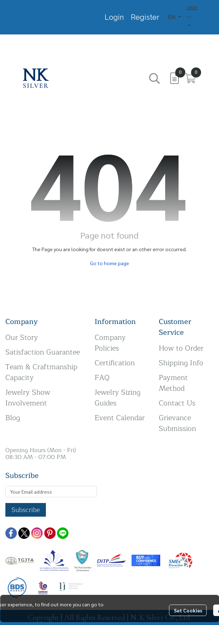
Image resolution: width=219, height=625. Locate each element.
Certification (115, 363)
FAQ (102, 378)
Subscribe (25, 509)
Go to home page (109, 263)
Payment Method (173, 383)
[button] (174, 17)
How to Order (181, 348)
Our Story (21, 337)
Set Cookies (188, 610)
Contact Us (177, 403)
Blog (12, 418)
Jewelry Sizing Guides (118, 397)
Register (145, 17)
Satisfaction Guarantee (42, 352)
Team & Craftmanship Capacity (41, 372)
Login (114, 17)
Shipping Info (181, 363)
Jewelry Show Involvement (27, 397)
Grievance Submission (177, 423)
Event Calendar (120, 418)
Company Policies (110, 343)
